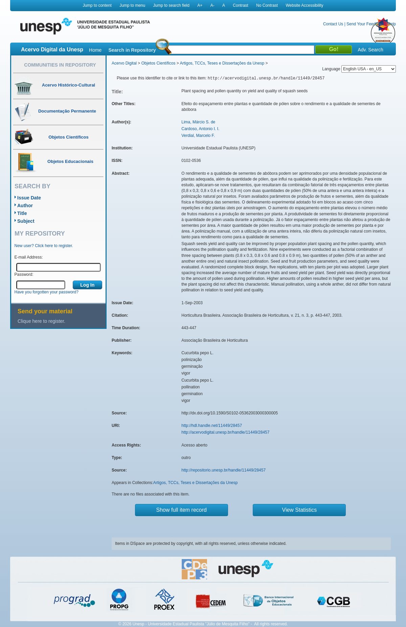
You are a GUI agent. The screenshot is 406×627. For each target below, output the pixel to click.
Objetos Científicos (158, 63)
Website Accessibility (304, 5)
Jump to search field (171, 5)
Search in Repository (132, 50)
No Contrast (267, 5)
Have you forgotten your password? (46, 292)
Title (22, 213)
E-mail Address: (29, 257)
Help (391, 24)
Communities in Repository (60, 65)
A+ (199, 5)
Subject (26, 221)
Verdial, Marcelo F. (198, 135)
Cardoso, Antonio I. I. (200, 128)
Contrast (240, 5)
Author (25, 205)
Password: (24, 274)
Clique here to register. (41, 321)
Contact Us (333, 24)
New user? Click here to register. (44, 245)
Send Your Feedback (365, 24)
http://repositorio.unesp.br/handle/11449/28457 (223, 470)
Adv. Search (370, 49)
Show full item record (181, 510)
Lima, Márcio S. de (198, 122)
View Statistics (299, 510)
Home (95, 50)
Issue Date (29, 197)
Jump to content (97, 5)
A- (212, 5)
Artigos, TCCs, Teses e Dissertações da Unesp (222, 63)
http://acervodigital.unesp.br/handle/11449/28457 (225, 432)
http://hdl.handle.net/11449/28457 (211, 425)
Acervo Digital (124, 63)
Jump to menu (132, 5)
